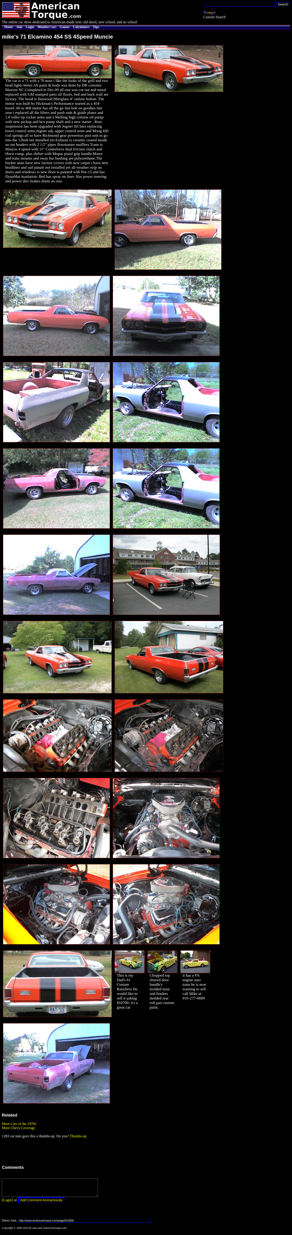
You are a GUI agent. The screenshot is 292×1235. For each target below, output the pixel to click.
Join (19, 27)
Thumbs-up (78, 1136)
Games (65, 27)
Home (8, 27)
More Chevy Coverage (18, 1128)
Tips (96, 27)
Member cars (46, 27)
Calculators (81, 27)
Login (30, 27)
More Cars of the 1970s (19, 1124)
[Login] (7, 1203)
